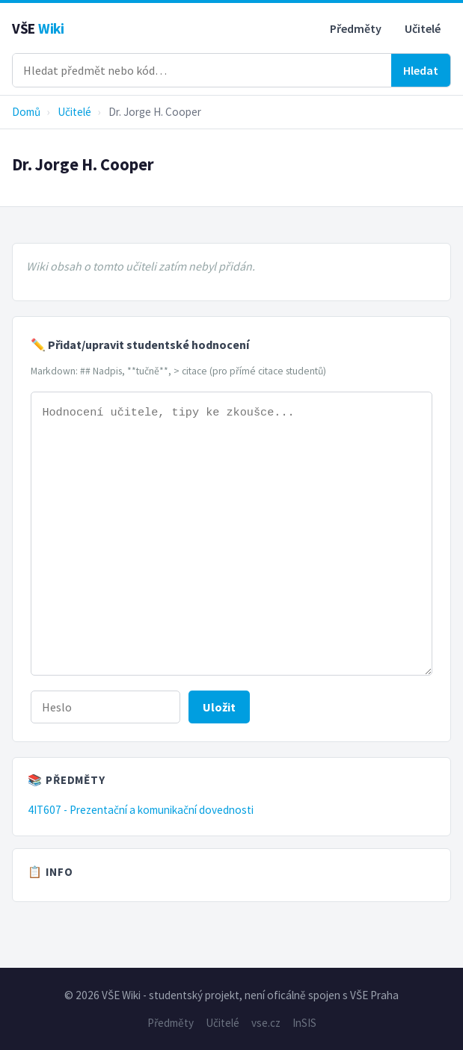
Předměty (355, 28)
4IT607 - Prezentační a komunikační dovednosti (141, 810)
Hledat (420, 70)
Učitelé (423, 28)
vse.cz (265, 1023)
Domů (26, 112)
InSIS (304, 1023)
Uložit (219, 707)
